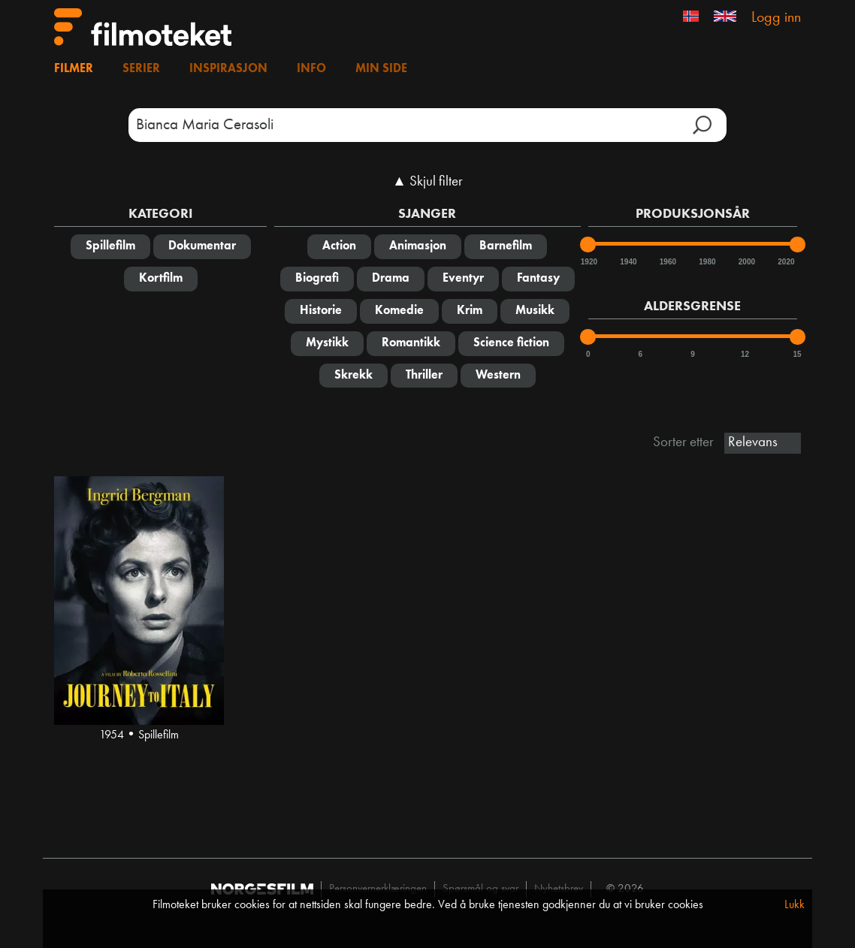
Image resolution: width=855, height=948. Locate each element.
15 (797, 354)
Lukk (794, 905)
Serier (141, 69)
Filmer (73, 69)
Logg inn (776, 18)
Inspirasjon (228, 69)
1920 (588, 262)
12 (745, 354)
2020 (785, 262)
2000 (746, 262)
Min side (381, 69)
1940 (627, 262)
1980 (706, 262)
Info (311, 69)
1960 (667, 262)
